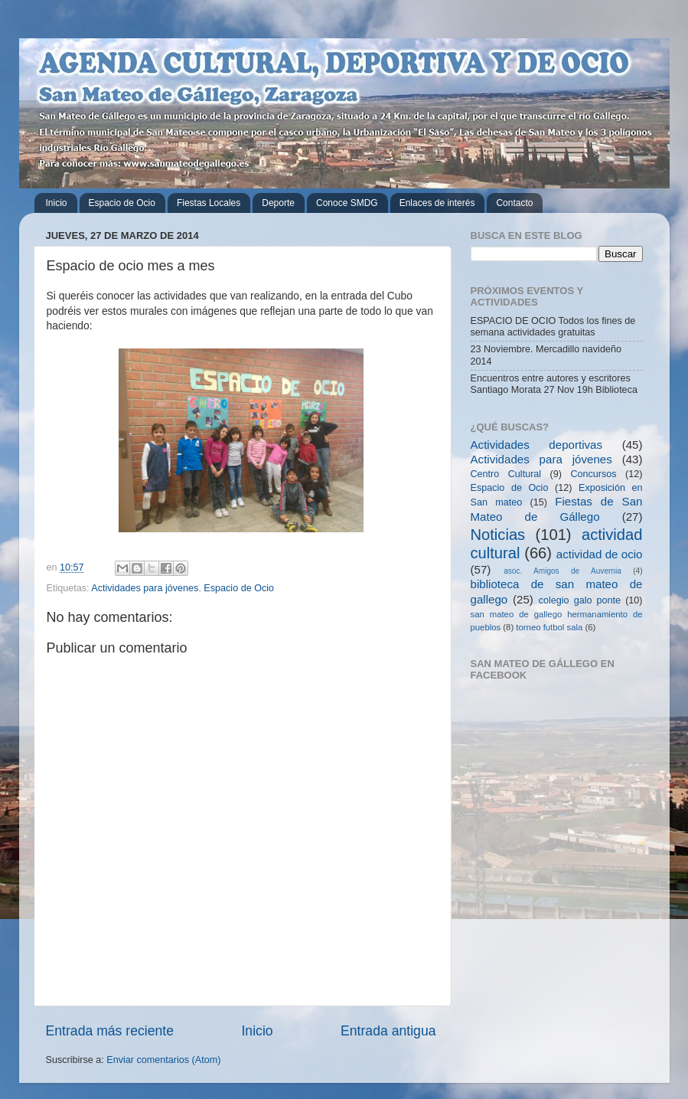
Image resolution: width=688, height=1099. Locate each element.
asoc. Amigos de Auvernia (562, 571)
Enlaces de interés (437, 203)
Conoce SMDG (347, 203)
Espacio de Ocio (122, 203)
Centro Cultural (506, 474)
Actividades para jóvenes (144, 588)
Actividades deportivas (537, 444)
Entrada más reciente (110, 1030)
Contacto (514, 203)
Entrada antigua (388, 1030)
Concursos (593, 474)
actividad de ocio (599, 554)
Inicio (56, 203)
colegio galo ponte (580, 600)
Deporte (278, 203)
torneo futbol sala (549, 627)
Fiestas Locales (208, 203)
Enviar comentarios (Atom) (163, 1060)
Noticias (498, 534)
